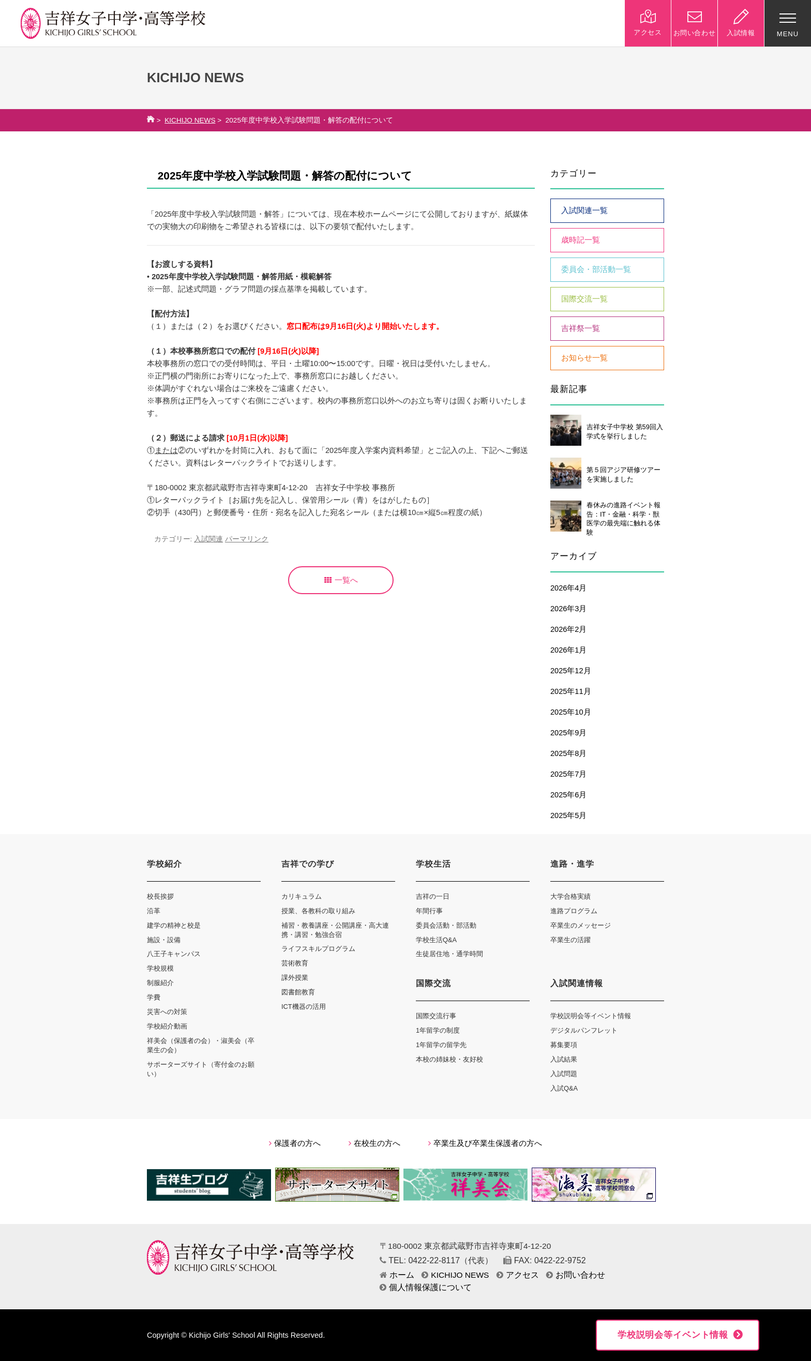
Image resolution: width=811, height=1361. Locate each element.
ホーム (397, 1275)
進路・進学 (572, 863)
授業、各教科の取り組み (318, 911)
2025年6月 (568, 795)
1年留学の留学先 (441, 1045)
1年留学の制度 (438, 1030)
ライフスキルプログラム (318, 948)
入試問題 (563, 1074)
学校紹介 (164, 863)
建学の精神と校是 (174, 925)
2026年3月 (568, 608)
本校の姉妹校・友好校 (449, 1059)
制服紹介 (160, 983)
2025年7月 (568, 774)
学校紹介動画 (167, 1026)
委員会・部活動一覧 (596, 269)
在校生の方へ (374, 1143)
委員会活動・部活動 (446, 925)
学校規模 (160, 968)
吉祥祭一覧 (580, 328)
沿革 (153, 911)
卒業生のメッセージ (580, 925)
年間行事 (429, 911)
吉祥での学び (307, 863)
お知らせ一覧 (584, 358)
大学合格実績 (570, 896)
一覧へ (341, 580)
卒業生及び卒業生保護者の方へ (485, 1143)
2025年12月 (570, 671)
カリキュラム (301, 896)
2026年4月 (568, 588)
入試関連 (208, 539)
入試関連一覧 (584, 210)
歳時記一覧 (580, 240)
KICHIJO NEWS (189, 120)
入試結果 (563, 1059)
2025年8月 (568, 753)
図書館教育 (298, 992)
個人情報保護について (426, 1287)
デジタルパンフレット (584, 1030)
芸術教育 (294, 963)
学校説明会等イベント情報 (590, 1016)
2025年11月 (570, 691)
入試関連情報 (576, 983)
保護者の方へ (295, 1143)
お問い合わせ (575, 1275)
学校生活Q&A (436, 940)
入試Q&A (564, 1088)
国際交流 (433, 983)
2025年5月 (568, 815)
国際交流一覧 (584, 299)
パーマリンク (246, 539)
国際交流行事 (436, 1016)
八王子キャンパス (174, 954)
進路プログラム (573, 911)
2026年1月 (568, 650)
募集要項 (563, 1045)
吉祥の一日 (432, 896)
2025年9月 (568, 733)
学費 (153, 997)
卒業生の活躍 (570, 940)
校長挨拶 (160, 896)
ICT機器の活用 (303, 1006)
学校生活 (433, 863)
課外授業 (294, 977)
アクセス (518, 1275)
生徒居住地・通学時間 (449, 954)
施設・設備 (164, 940)
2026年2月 (568, 629)
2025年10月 (570, 712)
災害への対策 (167, 1012)
